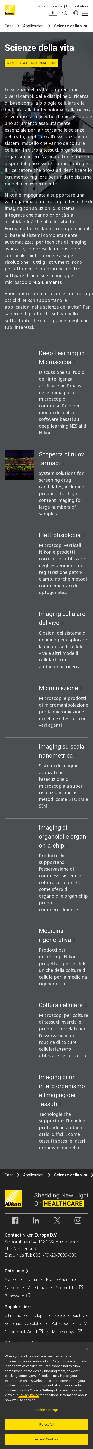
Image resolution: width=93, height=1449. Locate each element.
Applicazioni (33, 26)
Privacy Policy (29, 1397)
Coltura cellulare (61, 1005)
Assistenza (37, 1287)
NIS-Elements (47, 282)
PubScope (60, 1323)
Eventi (31, 1279)
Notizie (11, 1279)
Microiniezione (58, 688)
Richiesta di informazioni (31, 63)
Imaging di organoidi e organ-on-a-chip (63, 836)
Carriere (12, 1287)
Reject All (46, 1427)
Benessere (14, 1296)
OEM (82, 1323)
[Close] (87, 1351)
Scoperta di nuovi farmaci (62, 459)
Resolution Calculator (23, 1323)
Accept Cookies (46, 1442)
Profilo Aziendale (61, 1279)
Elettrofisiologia (60, 535)
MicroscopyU (64, 1331)
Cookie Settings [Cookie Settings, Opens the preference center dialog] (46, 1412)
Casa (9, 26)
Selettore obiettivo (70, 1315)
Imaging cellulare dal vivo (62, 618)
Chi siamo (14, 1270)
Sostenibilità (66, 1287)
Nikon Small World (21, 1331)
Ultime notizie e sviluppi (25, 1315)
